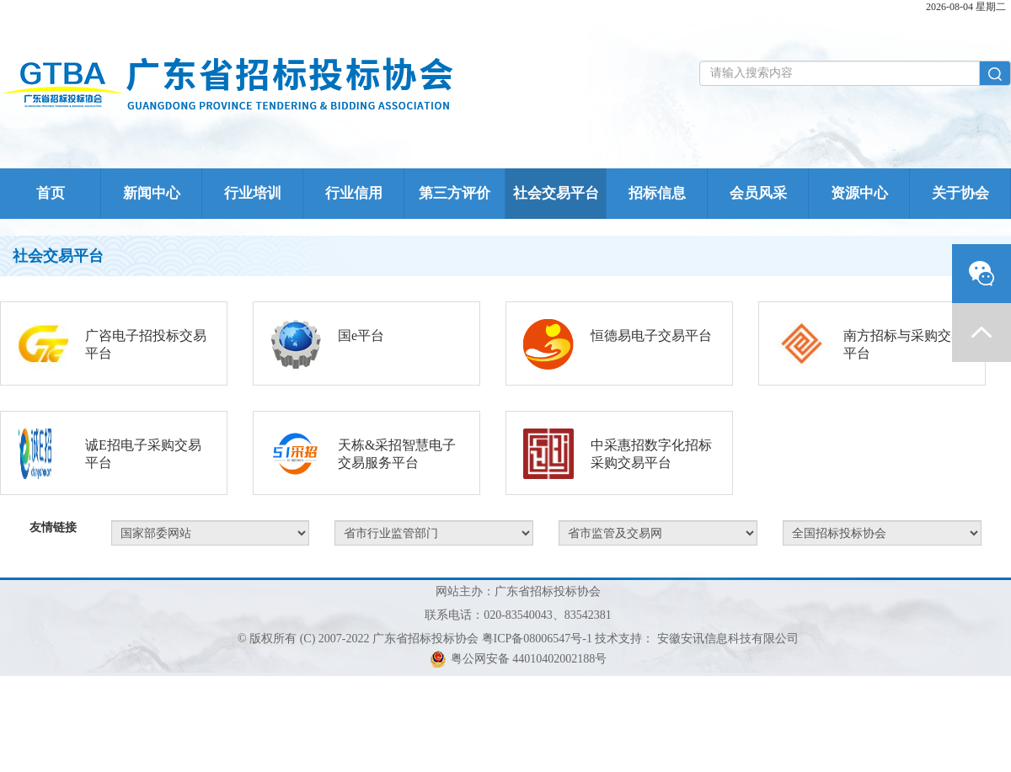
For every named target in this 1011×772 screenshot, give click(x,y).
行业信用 (353, 193)
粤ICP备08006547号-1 (537, 638)
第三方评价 (454, 193)
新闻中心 (151, 193)
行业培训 (252, 193)
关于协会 (960, 193)
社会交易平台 (556, 193)
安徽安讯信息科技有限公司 (728, 638)
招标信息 (657, 193)
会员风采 (758, 193)
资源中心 (859, 193)
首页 (50, 193)
